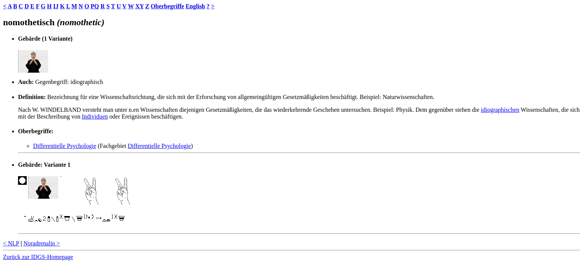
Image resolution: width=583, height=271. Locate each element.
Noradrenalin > (41, 243)
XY (139, 6)
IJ (55, 6)
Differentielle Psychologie (64, 146)
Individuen (95, 116)
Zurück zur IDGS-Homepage (38, 257)
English (195, 6)
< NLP (11, 243)
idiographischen (500, 110)
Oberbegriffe (167, 6)
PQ (95, 6)
